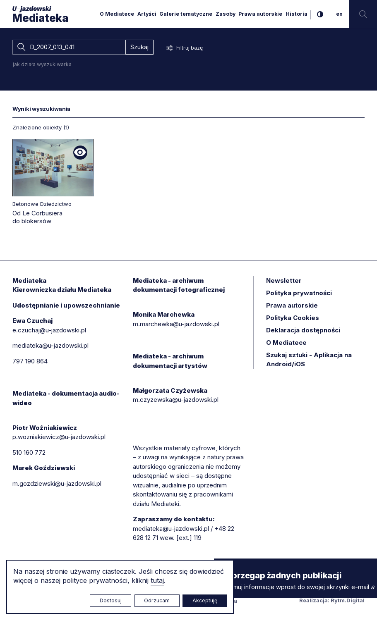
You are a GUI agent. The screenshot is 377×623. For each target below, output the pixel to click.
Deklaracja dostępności (303, 330)
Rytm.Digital (348, 600)
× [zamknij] (222, 566)
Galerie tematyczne (185, 14)
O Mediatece (117, 14)
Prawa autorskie (260, 14)
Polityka (292, 318)
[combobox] (68, 47)
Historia (296, 14)
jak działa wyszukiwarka (42, 64)
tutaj (157, 580)
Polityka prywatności (299, 293)
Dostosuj (111, 600)
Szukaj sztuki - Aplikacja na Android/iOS (309, 359)
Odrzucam (157, 600)
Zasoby (225, 14)
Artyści (146, 14)
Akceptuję (204, 600)
